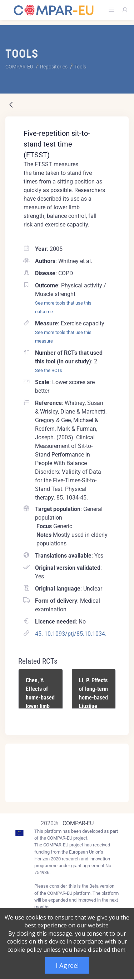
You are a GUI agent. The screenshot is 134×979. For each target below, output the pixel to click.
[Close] (118, 749)
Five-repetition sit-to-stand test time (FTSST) (57, 144)
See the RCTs (48, 370)
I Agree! (67, 965)
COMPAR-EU (78, 823)
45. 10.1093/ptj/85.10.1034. (70, 633)
